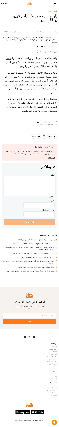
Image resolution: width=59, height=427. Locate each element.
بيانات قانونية (53, 392)
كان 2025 (54, 346)
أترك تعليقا (29, 222)
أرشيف (55, 397)
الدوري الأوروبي (53, 364)
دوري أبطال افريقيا (52, 356)
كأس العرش (53, 354)
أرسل (29, 321)
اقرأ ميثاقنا (51, 158)
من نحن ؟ (54, 385)
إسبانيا (55, 369)
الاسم (52, 201)
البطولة (55, 351)
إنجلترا (55, 366)
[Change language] (4, 3)
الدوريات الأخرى (53, 378)
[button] (54, 422)
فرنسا (55, 374)
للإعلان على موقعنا (52, 390)
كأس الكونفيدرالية (52, 359)
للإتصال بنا (54, 395)
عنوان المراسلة (48, 210)
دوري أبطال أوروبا (52, 361)
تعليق (52, 175)
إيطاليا (55, 371)
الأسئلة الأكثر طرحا (52, 388)
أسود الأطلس (52, 11)
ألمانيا (55, 376)
